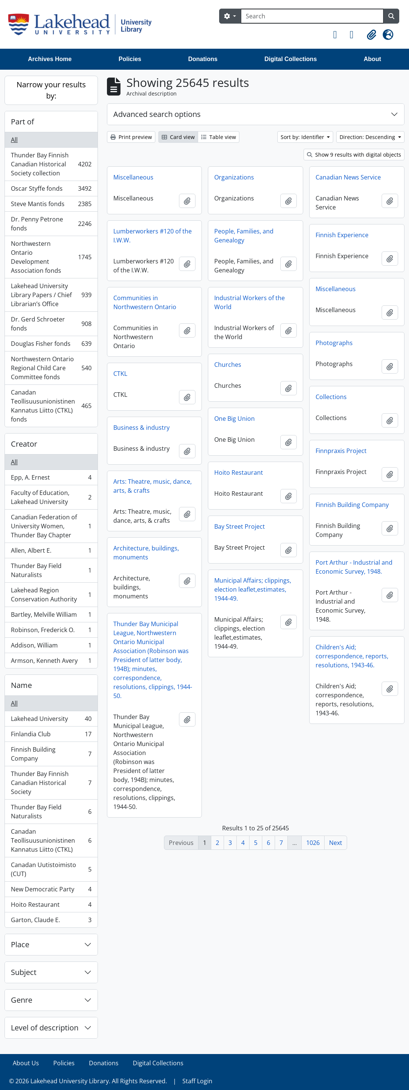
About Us (26, 1063)
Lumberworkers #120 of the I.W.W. (152, 235)
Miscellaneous (133, 177)
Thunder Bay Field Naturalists (51, 570)
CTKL (120, 373)
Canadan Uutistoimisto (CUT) (51, 869)
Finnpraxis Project (341, 451)
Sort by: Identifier (303, 137)
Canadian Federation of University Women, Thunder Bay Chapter (51, 526)
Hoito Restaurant (51, 906)
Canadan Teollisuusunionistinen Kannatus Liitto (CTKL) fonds (51, 405)
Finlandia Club (51, 736)
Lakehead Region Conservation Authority (51, 594)
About (372, 59)
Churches (227, 364)
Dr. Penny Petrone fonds (51, 223)
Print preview (131, 137)
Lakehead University (51, 720)
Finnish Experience (342, 235)
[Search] (312, 16)
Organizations (234, 177)
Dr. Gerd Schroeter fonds (51, 323)
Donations (202, 59)
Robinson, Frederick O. (51, 631)
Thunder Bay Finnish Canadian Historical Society (51, 783)
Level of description (44, 1028)
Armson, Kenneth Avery (51, 662)
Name (21, 685)
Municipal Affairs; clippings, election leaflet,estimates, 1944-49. (252, 589)
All (14, 140)
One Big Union (234, 418)
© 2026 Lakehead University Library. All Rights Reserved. (88, 1081)
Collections (331, 397)
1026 (313, 843)
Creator (24, 444)
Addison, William (51, 647)
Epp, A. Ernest (51, 479)
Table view (218, 137)
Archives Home (50, 59)
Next (335, 843)
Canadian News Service (348, 177)
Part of (22, 122)
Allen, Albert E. (51, 552)
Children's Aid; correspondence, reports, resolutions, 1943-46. (352, 656)
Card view (178, 137)
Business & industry (141, 427)
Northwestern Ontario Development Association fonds (51, 257)
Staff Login (197, 1081)
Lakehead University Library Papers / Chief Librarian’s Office (51, 295)
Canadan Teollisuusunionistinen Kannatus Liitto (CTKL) (51, 840)
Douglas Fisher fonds (51, 345)
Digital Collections (291, 59)
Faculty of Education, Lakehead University (51, 497)
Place (20, 944)
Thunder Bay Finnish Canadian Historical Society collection (51, 164)
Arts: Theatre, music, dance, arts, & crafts (152, 486)
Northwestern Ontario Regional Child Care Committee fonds (51, 368)
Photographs (334, 343)
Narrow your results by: (51, 90)
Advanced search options (157, 114)
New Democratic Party (51, 891)
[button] (338, 35)
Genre (21, 1000)
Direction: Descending (368, 137)
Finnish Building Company (51, 754)
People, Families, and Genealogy (244, 235)
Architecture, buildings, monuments (146, 552)
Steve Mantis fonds (51, 205)
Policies (130, 59)
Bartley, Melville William (51, 616)
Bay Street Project (239, 526)
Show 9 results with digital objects (354, 154)
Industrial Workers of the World (249, 302)
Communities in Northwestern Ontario (144, 302)
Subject (23, 972)
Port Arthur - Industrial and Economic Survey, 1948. (354, 567)
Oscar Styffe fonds (51, 190)
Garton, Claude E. (51, 921)
